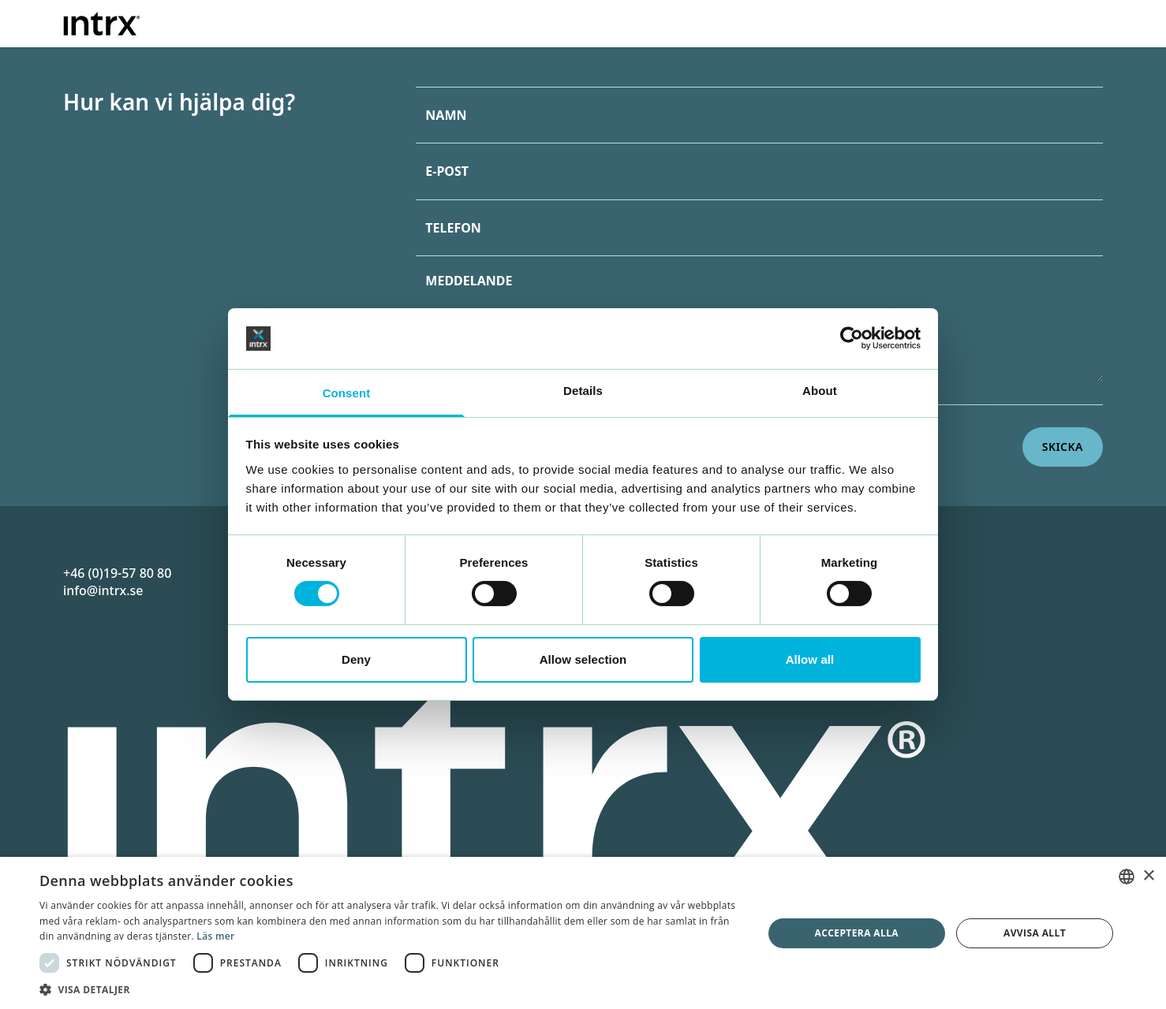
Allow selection (583, 659)
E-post (447, 171)
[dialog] (583, 933)
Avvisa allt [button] (1034, 933)
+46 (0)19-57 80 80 (117, 573)
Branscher (744, 21)
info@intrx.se (103, 590)
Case (844, 21)
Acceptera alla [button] (857, 933)
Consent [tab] (347, 393)
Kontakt (1022, 21)
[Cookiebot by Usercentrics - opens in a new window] (852, 338)
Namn (445, 115)
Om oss (921, 21)
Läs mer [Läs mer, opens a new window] (215, 936)
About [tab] (819, 390)
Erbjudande (639, 21)
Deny (356, 659)
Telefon (453, 227)
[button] (390, 989)
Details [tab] (583, 390)
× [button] (1148, 876)
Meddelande (468, 280)
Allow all (810, 659)
